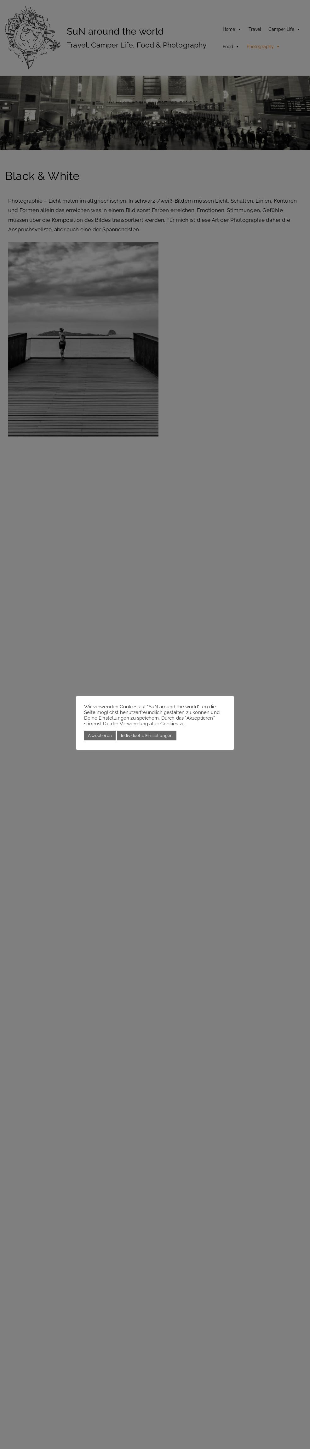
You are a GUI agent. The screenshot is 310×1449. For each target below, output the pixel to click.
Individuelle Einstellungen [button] (147, 735)
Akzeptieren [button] (100, 735)
